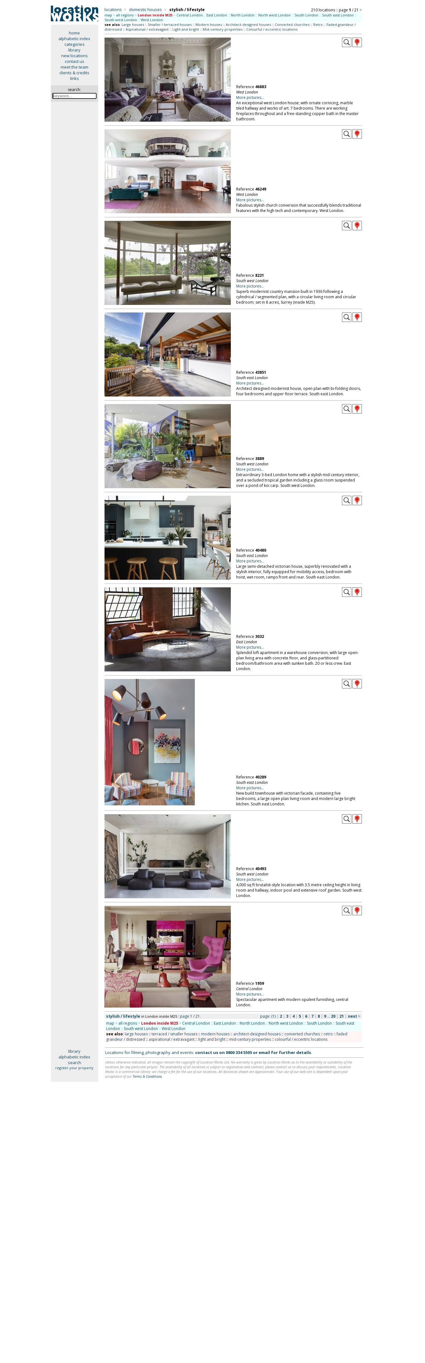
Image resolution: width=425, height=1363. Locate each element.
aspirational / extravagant (172, 1039)
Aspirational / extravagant (147, 29)
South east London (338, 15)
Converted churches (292, 24)
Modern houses (208, 24)
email (264, 1052)
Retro (318, 24)
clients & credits (74, 73)
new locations (74, 55)
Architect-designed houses (248, 24)
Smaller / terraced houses (170, 24)
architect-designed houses (257, 1034)
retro (328, 1034)
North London (242, 15)
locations (113, 9)
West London (152, 19)
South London (306, 15)
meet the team (74, 67)
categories (74, 44)
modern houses (215, 1034)
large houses (136, 1034)
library (74, 50)
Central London (190, 15)
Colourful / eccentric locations (271, 29)
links (74, 78)
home (74, 33)
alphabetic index (74, 38)
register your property (74, 1067)
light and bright (211, 1039)
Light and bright (185, 29)
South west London (121, 19)
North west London (274, 15)
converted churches (302, 1034)
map (108, 15)
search (74, 1062)
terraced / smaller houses (174, 1034)
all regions (125, 15)
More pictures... (250, 97)
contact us (74, 61)
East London (217, 15)
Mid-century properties (222, 29)
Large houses (133, 24)
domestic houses (145, 9)
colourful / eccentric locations (301, 1039)
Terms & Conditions (147, 1076)
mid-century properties (250, 1039)
